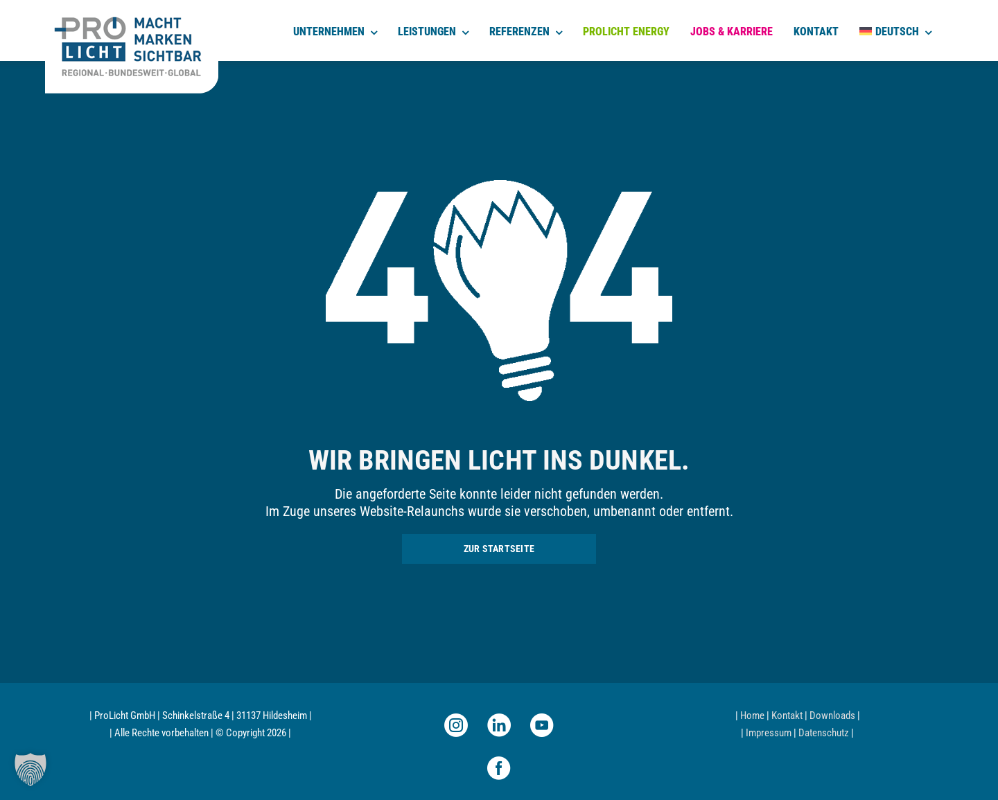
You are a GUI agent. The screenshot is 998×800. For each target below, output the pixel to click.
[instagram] (456, 725)
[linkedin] (499, 725)
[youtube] (542, 725)
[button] (30, 769)
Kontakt (787, 715)
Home (752, 715)
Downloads (832, 715)
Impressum (768, 733)
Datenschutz (823, 733)
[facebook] (499, 768)
